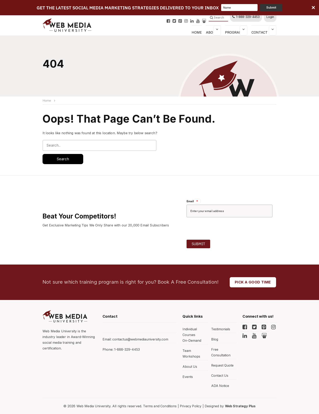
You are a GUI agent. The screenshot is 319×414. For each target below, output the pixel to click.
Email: (194, 201)
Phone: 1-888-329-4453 (121, 350)
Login (270, 17)
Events (187, 377)
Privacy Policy (191, 406)
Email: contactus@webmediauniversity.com (135, 339)
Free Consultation (221, 352)
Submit (198, 244)
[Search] (218, 17)
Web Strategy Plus (241, 406)
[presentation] (217, 227)
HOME (196, 32)
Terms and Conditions (159, 406)
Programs (234, 32)
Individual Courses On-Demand (191, 335)
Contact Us (262, 32)
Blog (214, 339)
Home (47, 100)
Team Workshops (191, 354)
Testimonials (220, 329)
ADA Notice (220, 386)
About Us (189, 367)
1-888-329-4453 (245, 17)
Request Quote (222, 365)
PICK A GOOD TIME (253, 282)
